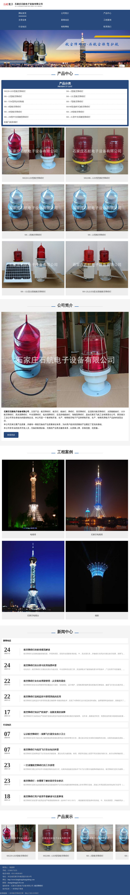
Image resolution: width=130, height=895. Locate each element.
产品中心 (107, 13)
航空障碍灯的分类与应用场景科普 (40, 665)
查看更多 (11, 435)
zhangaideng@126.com (16, 883)
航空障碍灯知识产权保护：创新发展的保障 (44, 712)
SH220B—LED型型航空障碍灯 (97, 178)
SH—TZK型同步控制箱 (14, 101)
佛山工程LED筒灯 (31, 893)
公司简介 (65, 13)
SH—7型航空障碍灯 (74, 101)
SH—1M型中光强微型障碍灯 (16, 117)
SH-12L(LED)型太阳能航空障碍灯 (96, 292)
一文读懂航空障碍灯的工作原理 (39, 765)
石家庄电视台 (33, 615)
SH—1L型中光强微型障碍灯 (78, 117)
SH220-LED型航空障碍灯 (15, 91)
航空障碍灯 (38, 886)
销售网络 (65, 27)
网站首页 (22, 13)
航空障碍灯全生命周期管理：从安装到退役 (44, 681)
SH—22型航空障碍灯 (13, 96)
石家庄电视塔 (97, 534)
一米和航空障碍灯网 (15, 893)
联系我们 (107, 27)
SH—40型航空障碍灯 (13, 112)
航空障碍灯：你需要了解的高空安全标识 (43, 781)
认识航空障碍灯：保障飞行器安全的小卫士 (44, 734)
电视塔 (33, 534)
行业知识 (22, 27)
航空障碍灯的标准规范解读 (37, 650)
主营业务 (22, 20)
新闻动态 (65, 20)
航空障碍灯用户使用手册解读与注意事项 (43, 796)
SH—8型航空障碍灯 (12, 107)
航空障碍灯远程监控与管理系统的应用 (42, 696)
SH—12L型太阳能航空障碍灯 (33, 292)
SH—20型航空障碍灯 (75, 112)
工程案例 (107, 20)
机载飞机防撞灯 (11, 122)
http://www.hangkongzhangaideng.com (21, 880)
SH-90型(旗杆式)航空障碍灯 (78, 107)
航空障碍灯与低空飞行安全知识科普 (41, 749)
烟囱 (97, 615)
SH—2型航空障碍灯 (74, 91)
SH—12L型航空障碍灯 (76, 96)
